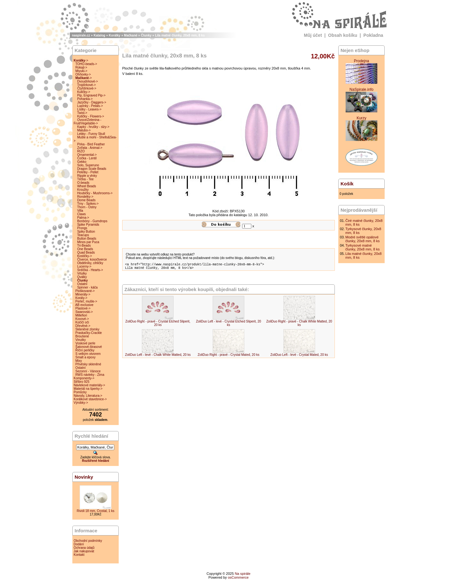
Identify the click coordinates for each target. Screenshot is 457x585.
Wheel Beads (86, 186)
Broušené (82, 336)
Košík (347, 183)
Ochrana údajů (84, 547)
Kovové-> (82, 319)
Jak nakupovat (84, 551)
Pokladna (373, 35)
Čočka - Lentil (86, 158)
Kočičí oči (82, 322)
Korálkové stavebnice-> (90, 399)
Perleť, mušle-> (86, 301)
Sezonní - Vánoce (88, 371)
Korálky (115, 35)
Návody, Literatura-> (88, 395)
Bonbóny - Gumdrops (92, 221)
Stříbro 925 (81, 381)
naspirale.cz (81, 35)
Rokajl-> (81, 67)
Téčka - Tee (85, 179)
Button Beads (86, 238)
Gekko (81, 161)
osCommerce (238, 577)
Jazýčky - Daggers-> (91, 102)
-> (81, 60)
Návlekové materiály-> (89, 385)
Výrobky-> (81, 402)
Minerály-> (83, 294)
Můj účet (313, 35)
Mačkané (130, 35)
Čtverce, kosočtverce (92, 259)
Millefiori (81, 315)
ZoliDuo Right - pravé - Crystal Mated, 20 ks (229, 356)
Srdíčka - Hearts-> (90, 270)
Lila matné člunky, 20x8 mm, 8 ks (180, 35)
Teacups (83, 235)
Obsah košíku (342, 35)
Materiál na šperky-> (88, 388)
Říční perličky (85, 350)
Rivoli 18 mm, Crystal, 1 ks (95, 511)
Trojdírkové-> (86, 85)
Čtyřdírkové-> (86, 88)
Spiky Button (86, 231)
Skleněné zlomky (88, 329)
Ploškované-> (85, 291)
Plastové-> (83, 308)
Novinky (84, 477)
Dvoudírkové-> (87, 81)
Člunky (146, 35)
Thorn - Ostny (86, 207)
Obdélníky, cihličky (90, 263)
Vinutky (81, 340)
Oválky (82, 277)
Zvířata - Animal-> (89, 148)
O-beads (83, 182)
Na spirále (243, 573)
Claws (81, 214)
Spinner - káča (87, 287)
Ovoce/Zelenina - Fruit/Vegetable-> (87, 121)
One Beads (85, 249)
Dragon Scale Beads (91, 168)
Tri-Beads (84, 245)
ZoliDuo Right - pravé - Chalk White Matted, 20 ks (299, 325)
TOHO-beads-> (86, 64)
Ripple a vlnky (87, 175)
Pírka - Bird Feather (91, 144)
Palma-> (83, 217)
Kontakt (79, 554)
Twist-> (82, 113)
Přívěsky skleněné (88, 364)
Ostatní (82, 284)
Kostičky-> (84, 256)
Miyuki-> (82, 71)
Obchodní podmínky (88, 540)
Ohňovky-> (83, 74)
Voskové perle (86, 343)
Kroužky (83, 189)
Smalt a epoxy (86, 357)
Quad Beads (86, 252)
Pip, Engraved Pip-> (91, 95)
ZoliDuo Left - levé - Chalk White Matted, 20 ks (158, 356)
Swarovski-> (84, 312)
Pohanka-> (85, 99)
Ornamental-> (86, 154)
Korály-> (82, 298)
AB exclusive (84, 305)
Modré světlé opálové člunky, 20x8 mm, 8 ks (362, 239)
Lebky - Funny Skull (91, 134)
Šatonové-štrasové (89, 347)
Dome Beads (86, 200)
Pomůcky (80, 392)
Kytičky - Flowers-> (90, 116)
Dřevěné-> (83, 326)
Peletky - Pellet (87, 172)
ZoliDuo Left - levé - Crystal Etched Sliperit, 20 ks (228, 325)
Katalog (99, 35)
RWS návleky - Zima (90, 374)
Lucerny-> (84, 266)
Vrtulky (82, 273)
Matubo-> (84, 130)
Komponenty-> (84, 378)
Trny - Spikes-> (88, 203)
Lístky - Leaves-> (89, 109)
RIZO (81, 151)
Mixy (79, 360)
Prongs (82, 228)
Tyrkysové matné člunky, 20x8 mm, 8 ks (362, 247)
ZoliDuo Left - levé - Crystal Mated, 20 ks (299, 356)
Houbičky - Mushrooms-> (94, 193)
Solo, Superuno (88, 165)
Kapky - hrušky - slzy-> (93, 127)
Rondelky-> (85, 196)
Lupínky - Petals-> (90, 106)
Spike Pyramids (88, 224)
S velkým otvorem (88, 354)
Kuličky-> (83, 92)
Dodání (79, 544)
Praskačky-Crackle (89, 333)
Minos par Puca (88, 242)
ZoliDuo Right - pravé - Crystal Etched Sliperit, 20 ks (157, 325)
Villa (80, 210)
